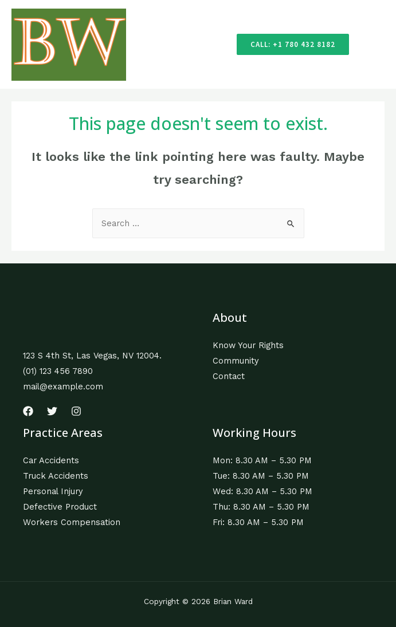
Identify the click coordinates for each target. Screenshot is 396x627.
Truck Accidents (55, 476)
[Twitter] (52, 411)
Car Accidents (51, 460)
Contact (229, 376)
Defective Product (60, 507)
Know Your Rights (248, 345)
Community (236, 361)
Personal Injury (53, 491)
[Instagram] (76, 411)
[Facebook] (28, 411)
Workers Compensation (71, 522)
